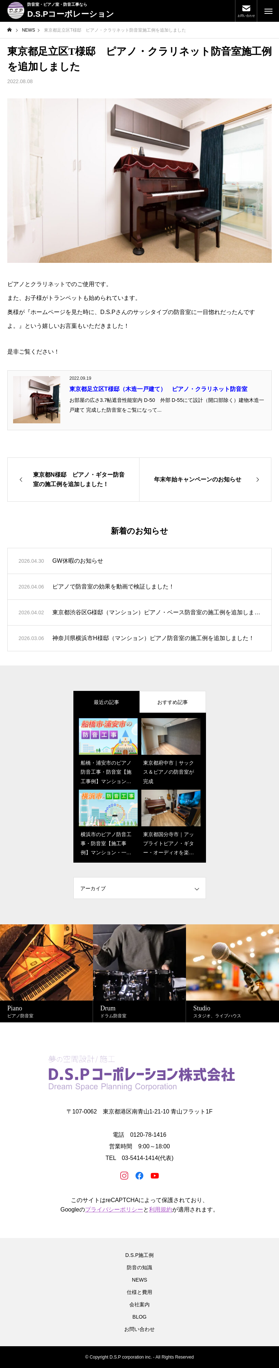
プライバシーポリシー (114, 1209)
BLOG (140, 1316)
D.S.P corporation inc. (130, 1357)
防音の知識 (139, 1267)
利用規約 (160, 1209)
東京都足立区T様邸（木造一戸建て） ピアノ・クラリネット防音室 (158, 389)
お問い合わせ (139, 1329)
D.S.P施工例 (139, 1255)
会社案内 (139, 1304)
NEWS (139, 1279)
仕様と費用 (139, 1292)
